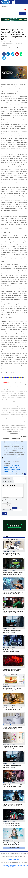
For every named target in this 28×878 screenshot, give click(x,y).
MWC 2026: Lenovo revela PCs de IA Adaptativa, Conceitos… (13, 785)
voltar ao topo (23, 436)
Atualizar (15, 508)
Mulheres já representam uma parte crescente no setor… (12, 805)
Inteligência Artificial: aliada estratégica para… (12, 631)
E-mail (8, 481)
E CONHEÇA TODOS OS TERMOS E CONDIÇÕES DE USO (14, 459)
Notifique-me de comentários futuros (11, 499)
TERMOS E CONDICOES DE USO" (14, 431)
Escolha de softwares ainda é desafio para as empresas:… (12, 708)
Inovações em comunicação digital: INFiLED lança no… (12, 669)
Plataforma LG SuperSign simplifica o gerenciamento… (12, 554)
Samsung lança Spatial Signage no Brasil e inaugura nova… (13, 747)
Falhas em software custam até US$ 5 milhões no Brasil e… (13, 612)
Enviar (4, 513)
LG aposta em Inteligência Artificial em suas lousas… (11, 824)
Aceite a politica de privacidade (10, 502)
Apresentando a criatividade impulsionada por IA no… (12, 689)
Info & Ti (13, 47)
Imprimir (18, 47)
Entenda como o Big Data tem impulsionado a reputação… (12, 843)
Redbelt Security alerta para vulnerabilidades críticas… (12, 650)
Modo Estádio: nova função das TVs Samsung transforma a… (13, 573)
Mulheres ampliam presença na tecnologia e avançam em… (13, 592)
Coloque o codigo (7, 510)
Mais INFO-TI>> (14, 847)
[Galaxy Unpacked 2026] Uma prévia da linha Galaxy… (12, 727)
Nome (6, 478)
